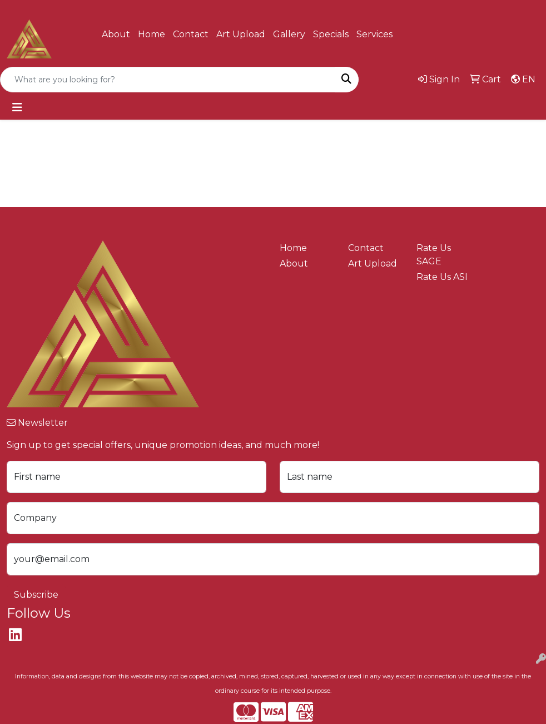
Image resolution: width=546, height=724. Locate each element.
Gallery (289, 34)
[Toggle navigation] (17, 107)
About (116, 34)
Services (374, 34)
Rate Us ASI (442, 277)
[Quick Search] (167, 79)
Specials (331, 34)
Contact (191, 34)
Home (151, 34)
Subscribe (36, 594)
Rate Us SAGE (433, 255)
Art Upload (240, 34)
